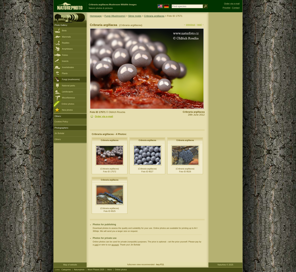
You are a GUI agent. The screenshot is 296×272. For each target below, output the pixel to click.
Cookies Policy (61, 121)
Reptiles (65, 43)
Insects (65, 61)
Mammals (66, 37)
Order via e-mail (104, 116)
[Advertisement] (225, 72)
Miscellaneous (68, 98)
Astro (109, 270)
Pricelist (226, 8)
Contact (236, 8)
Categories (66, 270)
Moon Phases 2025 (96, 270)
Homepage (96, 16)
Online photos (68, 104)
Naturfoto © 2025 (225, 265)
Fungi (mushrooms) (71, 79)
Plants (65, 73)
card (96, 245)
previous (190, 24)
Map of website (70, 265)
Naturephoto (79, 270)
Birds (64, 30)
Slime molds (134, 16)
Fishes (65, 55)
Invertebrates (68, 67)
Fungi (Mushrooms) (114, 16)
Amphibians (67, 49)
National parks (68, 85)
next (199, 24)
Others (58, 139)
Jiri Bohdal (59, 133)
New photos (67, 110)
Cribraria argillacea (154, 16)
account (115, 245)
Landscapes (67, 91)
